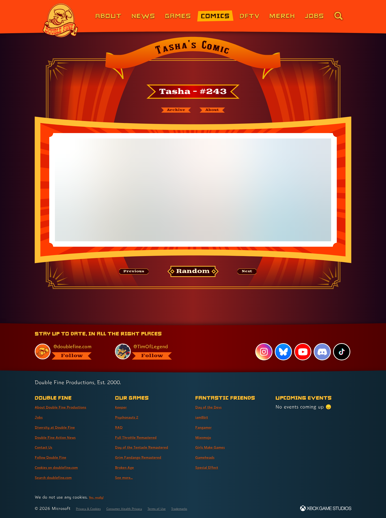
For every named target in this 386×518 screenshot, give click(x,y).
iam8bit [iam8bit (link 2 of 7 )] (204, 417)
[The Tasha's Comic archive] (170, 111)
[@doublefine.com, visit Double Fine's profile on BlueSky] (69, 351)
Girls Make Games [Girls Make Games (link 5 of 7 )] (216, 447)
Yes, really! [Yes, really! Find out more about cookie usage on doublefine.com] (99, 497)
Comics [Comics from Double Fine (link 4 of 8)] (215, 16)
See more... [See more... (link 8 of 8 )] (127, 477)
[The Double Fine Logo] (60, 20)
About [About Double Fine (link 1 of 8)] (108, 16)
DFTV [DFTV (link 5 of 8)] (250, 16)
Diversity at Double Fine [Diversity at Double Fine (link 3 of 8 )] (62, 427)
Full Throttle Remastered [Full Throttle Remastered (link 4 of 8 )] (143, 437)
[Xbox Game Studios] (325, 508)
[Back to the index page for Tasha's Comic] (193, 59)
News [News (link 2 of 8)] (143, 16)
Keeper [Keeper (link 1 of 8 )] (123, 407)
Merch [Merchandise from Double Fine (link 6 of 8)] (282, 16)
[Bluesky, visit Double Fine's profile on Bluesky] (281, 351)
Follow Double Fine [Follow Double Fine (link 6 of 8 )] (57, 457)
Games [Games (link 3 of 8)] (178, 16)
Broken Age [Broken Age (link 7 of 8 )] (128, 467)
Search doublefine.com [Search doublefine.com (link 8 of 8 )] (60, 477)
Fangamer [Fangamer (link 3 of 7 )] (207, 427)
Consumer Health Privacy (142, 508)
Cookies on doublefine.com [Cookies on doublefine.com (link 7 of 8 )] (65, 467)
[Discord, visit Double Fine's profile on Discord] (321, 351)
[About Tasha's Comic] (218, 111)
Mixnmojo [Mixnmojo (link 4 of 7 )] (206, 437)
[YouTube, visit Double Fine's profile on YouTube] (301, 351)
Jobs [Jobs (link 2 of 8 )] (40, 417)
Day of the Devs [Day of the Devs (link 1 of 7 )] (213, 407)
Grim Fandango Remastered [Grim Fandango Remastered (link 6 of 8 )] (147, 457)
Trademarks (214, 508)
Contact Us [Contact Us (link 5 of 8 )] (47, 447)
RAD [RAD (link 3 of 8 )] (120, 427)
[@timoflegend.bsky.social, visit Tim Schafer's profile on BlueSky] (149, 351)
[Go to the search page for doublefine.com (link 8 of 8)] (338, 16)
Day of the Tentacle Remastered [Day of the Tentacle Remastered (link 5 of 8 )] (152, 447)
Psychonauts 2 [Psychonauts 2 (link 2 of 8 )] (131, 417)
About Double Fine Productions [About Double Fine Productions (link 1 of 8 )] (70, 407)
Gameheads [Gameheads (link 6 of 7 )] (208, 457)
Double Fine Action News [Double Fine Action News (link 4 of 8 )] (63, 437)
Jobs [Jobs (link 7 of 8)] (314, 16)
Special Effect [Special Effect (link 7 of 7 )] (211, 467)
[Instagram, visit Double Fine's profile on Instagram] (262, 351)
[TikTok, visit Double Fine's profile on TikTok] (341, 351)
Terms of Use (184, 508)
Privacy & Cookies (93, 508)
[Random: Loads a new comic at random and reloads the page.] (193, 274)
